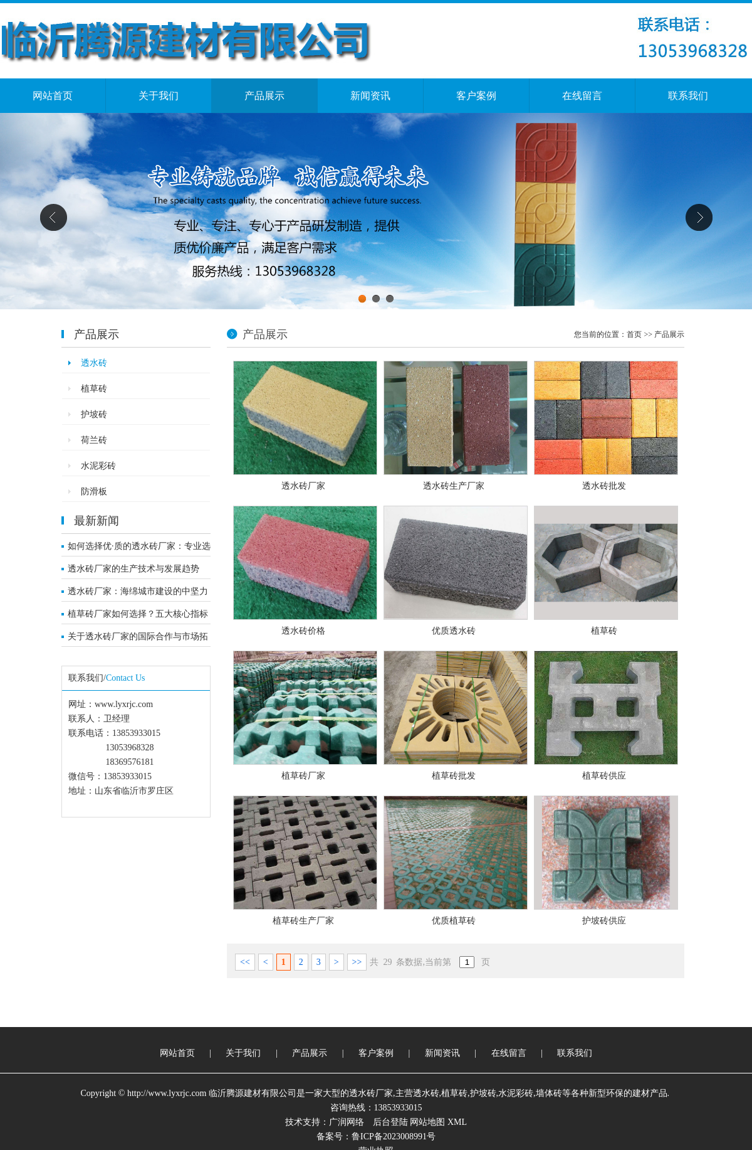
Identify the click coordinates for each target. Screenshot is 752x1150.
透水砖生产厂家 (453, 486)
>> (357, 962)
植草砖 (94, 388)
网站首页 (53, 95)
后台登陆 (390, 1122)
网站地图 (427, 1122)
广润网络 (346, 1122)
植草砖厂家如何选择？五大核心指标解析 (138, 616)
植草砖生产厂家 (303, 920)
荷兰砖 (94, 440)
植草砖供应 (604, 775)
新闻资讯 (370, 95)
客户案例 (476, 95)
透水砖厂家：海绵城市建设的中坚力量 (138, 594)
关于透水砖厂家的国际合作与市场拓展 (138, 639)
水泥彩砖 (98, 466)
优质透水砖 (454, 631)
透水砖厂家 (303, 486)
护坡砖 (94, 414)
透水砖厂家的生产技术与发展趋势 (133, 568)
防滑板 (94, 491)
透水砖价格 (303, 631)
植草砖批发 (454, 775)
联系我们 (688, 95)
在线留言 (582, 95)
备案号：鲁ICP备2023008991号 (376, 1136)
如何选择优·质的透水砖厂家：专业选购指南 (139, 548)
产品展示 (264, 95)
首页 (634, 334)
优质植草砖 (454, 920)
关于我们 (158, 95)
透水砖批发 (604, 486)
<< (245, 962)
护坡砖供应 (604, 920)
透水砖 (94, 363)
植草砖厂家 (303, 775)
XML (457, 1122)
